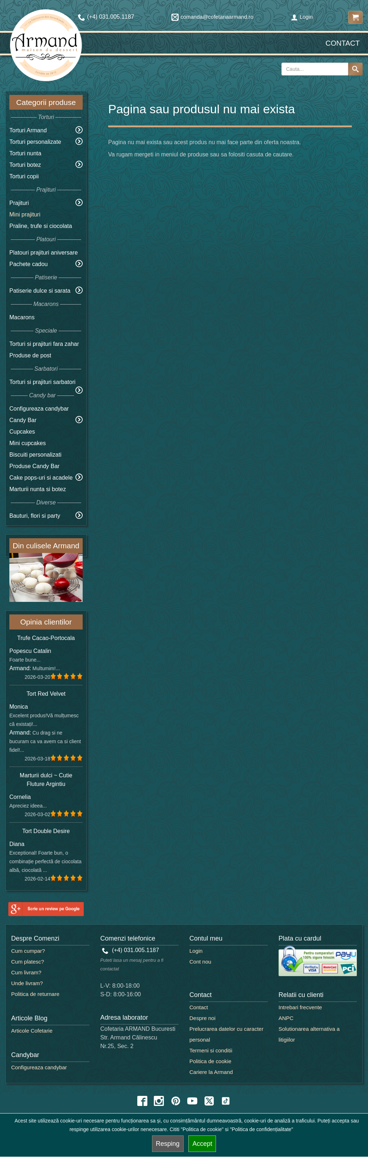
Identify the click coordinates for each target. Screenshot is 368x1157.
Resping (168, 1143)
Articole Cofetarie (31, 1031)
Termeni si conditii (210, 1050)
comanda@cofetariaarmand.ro (212, 17)
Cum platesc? (27, 962)
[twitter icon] (209, 1101)
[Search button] (355, 69)
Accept (202, 1143)
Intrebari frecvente (300, 1007)
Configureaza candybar (39, 409)
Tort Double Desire (46, 831)
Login (302, 17)
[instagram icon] (158, 1101)
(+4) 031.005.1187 (130, 950)
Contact (343, 43)
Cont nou (200, 962)
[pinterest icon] (175, 1101)
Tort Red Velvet (46, 694)
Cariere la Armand (211, 1072)
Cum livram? (26, 972)
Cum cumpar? (28, 951)
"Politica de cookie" (202, 1129)
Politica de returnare (35, 994)
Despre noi (202, 1018)
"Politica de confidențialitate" (261, 1129)
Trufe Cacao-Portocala (46, 638)
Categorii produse (46, 102)
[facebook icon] (142, 1101)
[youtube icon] (192, 1101)
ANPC (286, 1018)
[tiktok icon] (225, 1101)
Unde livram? (27, 983)
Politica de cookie (210, 1061)
